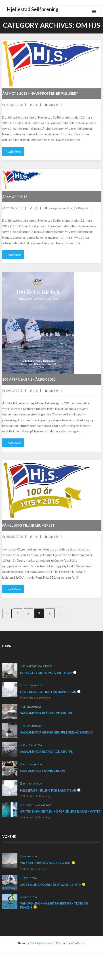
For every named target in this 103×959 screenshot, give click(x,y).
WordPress (78, 943)
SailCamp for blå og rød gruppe (46, 713)
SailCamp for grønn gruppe (42, 771)
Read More (13, 151)
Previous (7, 613)
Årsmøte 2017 (14, 197)
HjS (36, 104)
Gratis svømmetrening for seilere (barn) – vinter (60, 811)
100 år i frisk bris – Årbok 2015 (29, 379)
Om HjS (54, 104)
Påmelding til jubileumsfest (28, 525)
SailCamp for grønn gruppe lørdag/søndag (56, 732)
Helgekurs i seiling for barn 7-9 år (48, 692)
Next (60, 613)
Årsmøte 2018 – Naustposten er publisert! (41, 93)
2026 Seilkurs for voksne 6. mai (45, 863)
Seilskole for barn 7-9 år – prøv (46, 673)
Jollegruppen (57, 208)
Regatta (83, 208)
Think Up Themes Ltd (42, 943)
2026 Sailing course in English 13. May (50, 884)
